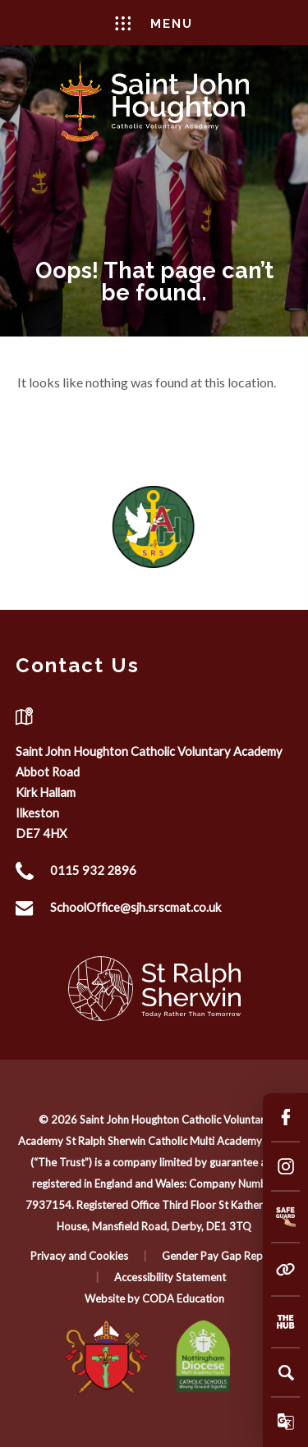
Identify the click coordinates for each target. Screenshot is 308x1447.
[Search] (286, 1372)
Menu (154, 23)
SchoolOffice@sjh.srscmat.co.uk (135, 907)
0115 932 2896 (93, 870)
